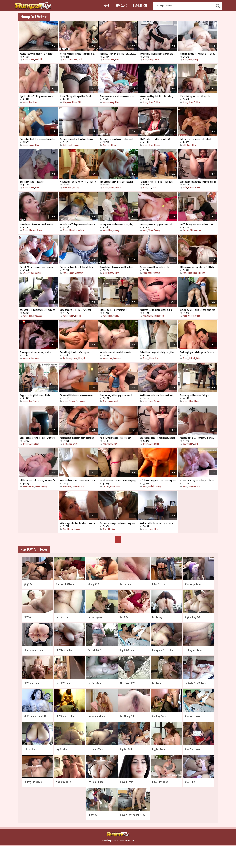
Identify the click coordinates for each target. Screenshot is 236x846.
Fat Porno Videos (96, 749)
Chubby (157, 230)
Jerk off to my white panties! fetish (75, 96)
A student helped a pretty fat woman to (78, 182)
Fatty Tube (125, 584)
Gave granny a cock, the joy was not (75, 310)
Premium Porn (140, 5)
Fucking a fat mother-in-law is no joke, (116, 224)
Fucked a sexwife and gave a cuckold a (36, 54)
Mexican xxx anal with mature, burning (76, 139)
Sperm (36, 401)
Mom (117, 59)
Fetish (31, 358)
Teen (150, 230)
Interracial (67, 486)
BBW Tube (189, 782)
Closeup (156, 273)
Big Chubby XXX (192, 617)
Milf (79, 102)
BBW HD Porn (126, 782)
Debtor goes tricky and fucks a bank (195, 139)
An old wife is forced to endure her (115, 438)
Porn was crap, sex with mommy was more (118, 96)
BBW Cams (121, 5)
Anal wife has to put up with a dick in (156, 310)
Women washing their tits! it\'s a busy (156, 96)
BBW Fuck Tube (160, 782)
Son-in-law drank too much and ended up (37, 139)
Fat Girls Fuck (63, 617)
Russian (186, 230)
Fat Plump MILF (127, 716)
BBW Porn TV (158, 584)
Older (65, 145)
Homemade (159, 316)
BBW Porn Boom (192, 749)
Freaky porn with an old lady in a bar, (35, 352)
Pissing (76, 187)
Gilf (184, 145)
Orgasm (191, 316)
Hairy (157, 59)
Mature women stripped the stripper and (78, 54)
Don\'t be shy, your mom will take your (196, 224)
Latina (191, 187)
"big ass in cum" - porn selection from (156, 182)
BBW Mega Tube (192, 584)
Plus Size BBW (127, 683)
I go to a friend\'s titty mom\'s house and (38, 96)
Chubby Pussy (159, 716)
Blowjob (81, 358)
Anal (80, 59)
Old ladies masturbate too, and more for (37, 480)
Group (151, 59)
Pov (115, 444)
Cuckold (38, 59)
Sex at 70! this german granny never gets (38, 267)
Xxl (149, 187)
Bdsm (156, 444)
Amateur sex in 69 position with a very (197, 438)
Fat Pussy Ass (95, 617)
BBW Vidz (28, 617)
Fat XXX (124, 617)
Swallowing (68, 358)
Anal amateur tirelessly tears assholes (77, 438)
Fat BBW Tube (63, 683)
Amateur (197, 230)
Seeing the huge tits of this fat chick (76, 267)
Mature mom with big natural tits (154, 267)
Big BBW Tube (127, 650)
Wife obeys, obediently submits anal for (77, 523)
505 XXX (28, 584)
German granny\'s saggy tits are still (156, 224)
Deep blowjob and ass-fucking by (74, 352)
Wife (198, 358)
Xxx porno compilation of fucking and (116, 139)
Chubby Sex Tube (193, 650)
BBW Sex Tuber (192, 716)
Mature (157, 145)
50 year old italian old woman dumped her (78, 395)
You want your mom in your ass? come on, (38, 310)
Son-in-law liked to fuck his (32, 182)
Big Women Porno (97, 716)
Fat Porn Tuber (95, 782)
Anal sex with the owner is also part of (157, 523)
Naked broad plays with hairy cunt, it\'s (157, 352)
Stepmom (67, 102)
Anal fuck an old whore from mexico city (157, 395)
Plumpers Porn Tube (162, 650)
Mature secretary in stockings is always (197, 480)
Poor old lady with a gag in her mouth (116, 395)
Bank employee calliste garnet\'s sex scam (198, 352)
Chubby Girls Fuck (33, 782)
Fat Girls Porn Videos (195, 683)
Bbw (65, 59)
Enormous (117, 358)
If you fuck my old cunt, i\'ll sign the (195, 96)
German (118, 187)
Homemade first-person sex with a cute (77, 480)
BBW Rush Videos (65, 650)
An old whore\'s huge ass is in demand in (77, 224)
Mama (25, 59)
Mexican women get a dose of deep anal (117, 523)
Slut (70, 444)
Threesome (72, 59)
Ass (113, 529)
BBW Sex (92, 815)
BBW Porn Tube (31, 683)
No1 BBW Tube (63, 782)
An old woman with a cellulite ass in (115, 352)
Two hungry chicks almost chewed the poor (158, 54)
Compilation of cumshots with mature (36, 224)
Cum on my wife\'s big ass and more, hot (197, 310)
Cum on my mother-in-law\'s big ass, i (196, 395)
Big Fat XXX (126, 749)
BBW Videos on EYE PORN (132, 815)
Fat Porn (156, 683)
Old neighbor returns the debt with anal (37, 438)
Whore (76, 444)
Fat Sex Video (31, 749)
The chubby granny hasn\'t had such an (116, 182)
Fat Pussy (157, 617)
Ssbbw (157, 102)
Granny (31, 59)
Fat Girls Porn (95, 683)
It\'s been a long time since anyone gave (158, 480)
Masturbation (199, 273)
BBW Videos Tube (65, 716)
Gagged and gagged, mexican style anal (157, 438)
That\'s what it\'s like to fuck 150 (155, 139)
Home (106, 5)
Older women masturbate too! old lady (197, 267)
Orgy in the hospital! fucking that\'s (35, 395)
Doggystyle (38, 316)
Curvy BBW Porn (96, 650)
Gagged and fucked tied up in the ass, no (198, 182)
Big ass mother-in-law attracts (113, 310)
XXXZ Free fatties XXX (35, 716)
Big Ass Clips (62, 749)
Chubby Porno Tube (34, 650)
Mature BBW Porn (65, 584)
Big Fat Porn (158, 749)
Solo (154, 187)
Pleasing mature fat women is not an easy (198, 54)
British (192, 358)
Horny (158, 486)
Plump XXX (93, 584)
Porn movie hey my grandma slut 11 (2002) (118, 54)
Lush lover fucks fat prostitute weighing (118, 480)
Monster (73, 230)
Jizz (108, 145)
